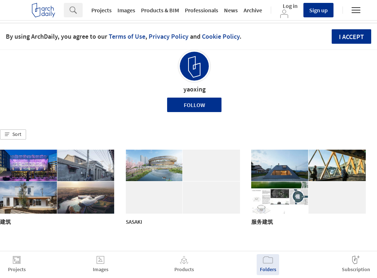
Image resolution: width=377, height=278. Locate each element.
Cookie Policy (221, 36)
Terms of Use (127, 36)
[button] (13, 134)
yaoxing (194, 89)
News (231, 10)
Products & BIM (160, 10)
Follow (194, 104)
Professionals (201, 10)
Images (126, 10)
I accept (351, 37)
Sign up (318, 10)
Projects (101, 10)
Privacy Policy (168, 36)
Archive (253, 10)
